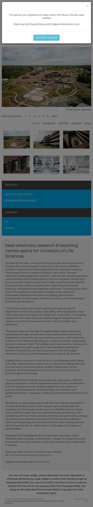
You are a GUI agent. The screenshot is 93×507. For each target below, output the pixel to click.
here (76, 24)
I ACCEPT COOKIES (46, 37)
